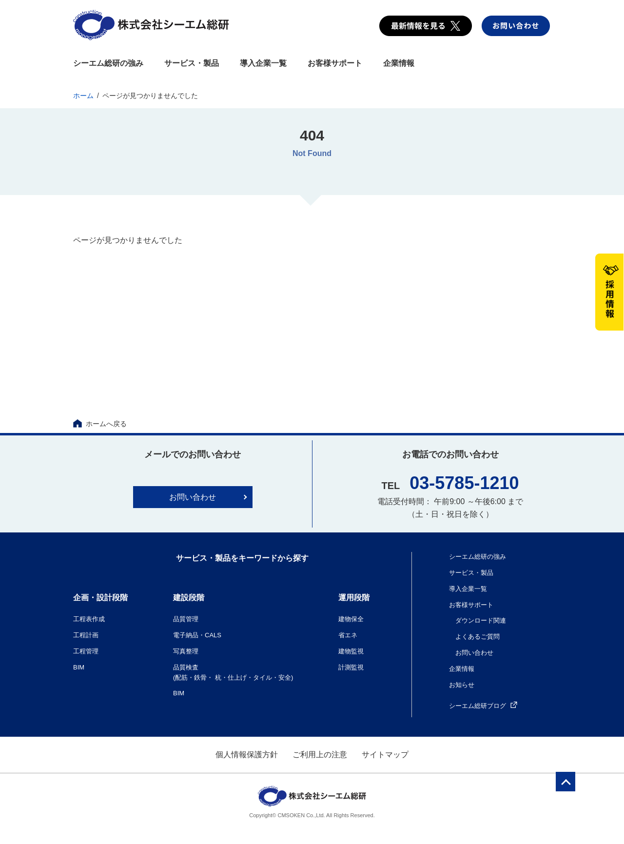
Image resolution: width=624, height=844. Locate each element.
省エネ (347, 635)
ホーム (83, 95)
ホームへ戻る (100, 424)
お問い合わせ (192, 497)
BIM (78, 667)
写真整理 (185, 651)
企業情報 (398, 63)
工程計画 (85, 635)
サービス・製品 (191, 63)
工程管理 (85, 651)
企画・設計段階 (100, 597)
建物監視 (351, 651)
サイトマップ (385, 754)
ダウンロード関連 (480, 620)
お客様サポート (335, 63)
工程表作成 (89, 619)
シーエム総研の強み (108, 63)
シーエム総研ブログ (483, 705)
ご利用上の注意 (319, 754)
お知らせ (461, 684)
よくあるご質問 (477, 636)
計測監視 (351, 667)
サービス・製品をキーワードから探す (242, 558)
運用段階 (354, 597)
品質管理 (185, 619)
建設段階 (188, 597)
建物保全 (351, 619)
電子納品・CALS (197, 635)
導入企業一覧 (263, 63)
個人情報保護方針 (246, 754)
